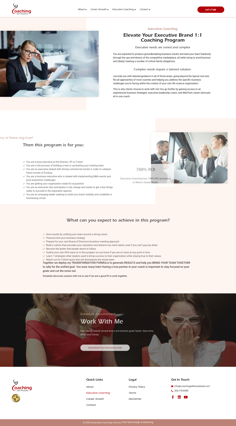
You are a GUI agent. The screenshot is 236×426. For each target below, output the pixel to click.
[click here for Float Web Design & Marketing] (137, 422)
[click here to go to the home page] (21, 8)
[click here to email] (197, 386)
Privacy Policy (137, 387)
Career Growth (99, 9)
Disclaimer (135, 399)
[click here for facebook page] (173, 397)
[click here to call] (197, 390)
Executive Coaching (124, 9)
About (82, 9)
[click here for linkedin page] (179, 397)
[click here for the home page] (22, 385)
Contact (145, 9)
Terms (132, 393)
